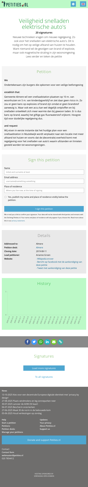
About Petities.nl (47, 426)
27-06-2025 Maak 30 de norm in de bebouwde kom (26, 410)
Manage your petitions (12, 432)
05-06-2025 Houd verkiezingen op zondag (22, 413)
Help (4, 419)
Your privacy (45, 422)
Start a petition (9, 422)
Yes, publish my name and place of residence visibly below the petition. (38, 198)
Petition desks (8, 429)
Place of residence (13, 186)
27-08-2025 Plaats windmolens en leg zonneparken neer (29, 400)
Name (7, 168)
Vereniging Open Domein (44, 476)
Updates (44, 419)
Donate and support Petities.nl (44, 439)
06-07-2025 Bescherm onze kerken (18, 407)
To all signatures (44, 377)
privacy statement (18, 221)
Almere (39, 247)
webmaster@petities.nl (12, 455)
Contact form (8, 452)
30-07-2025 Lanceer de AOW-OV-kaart (20, 404)
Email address (11, 177)
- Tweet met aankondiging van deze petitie (56, 268)
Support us (45, 429)
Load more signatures (44, 368)
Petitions (6, 426)
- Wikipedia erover (45, 258)
